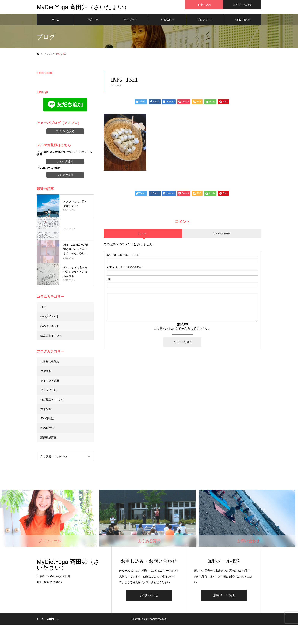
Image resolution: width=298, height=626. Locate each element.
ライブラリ (130, 20)
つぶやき (45, 372)
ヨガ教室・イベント (52, 400)
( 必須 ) (123, 256)
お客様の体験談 (49, 362)
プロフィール (205, 20)
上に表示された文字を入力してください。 (182, 329)
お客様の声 (167, 20)
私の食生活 (47, 429)
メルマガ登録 (65, 162)
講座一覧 (93, 20)
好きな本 (45, 410)
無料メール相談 (224, 596)
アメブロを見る (65, 132)
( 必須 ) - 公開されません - (125, 268)
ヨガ (43, 308)
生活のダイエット (51, 336)
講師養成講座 (48, 438)
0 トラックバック (222, 235)
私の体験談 (47, 419)
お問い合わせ (242, 20)
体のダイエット (49, 317)
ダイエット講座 (49, 381)
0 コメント (143, 235)
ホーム (55, 20)
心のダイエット (49, 327)
